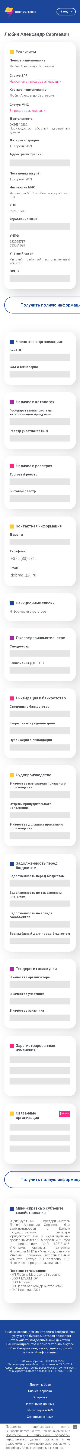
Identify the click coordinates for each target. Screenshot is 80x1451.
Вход (64, 11)
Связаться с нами (40, 1417)
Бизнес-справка (40, 1391)
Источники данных (40, 1404)
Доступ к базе (40, 1385)
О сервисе (40, 1397)
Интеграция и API (40, 1410)
